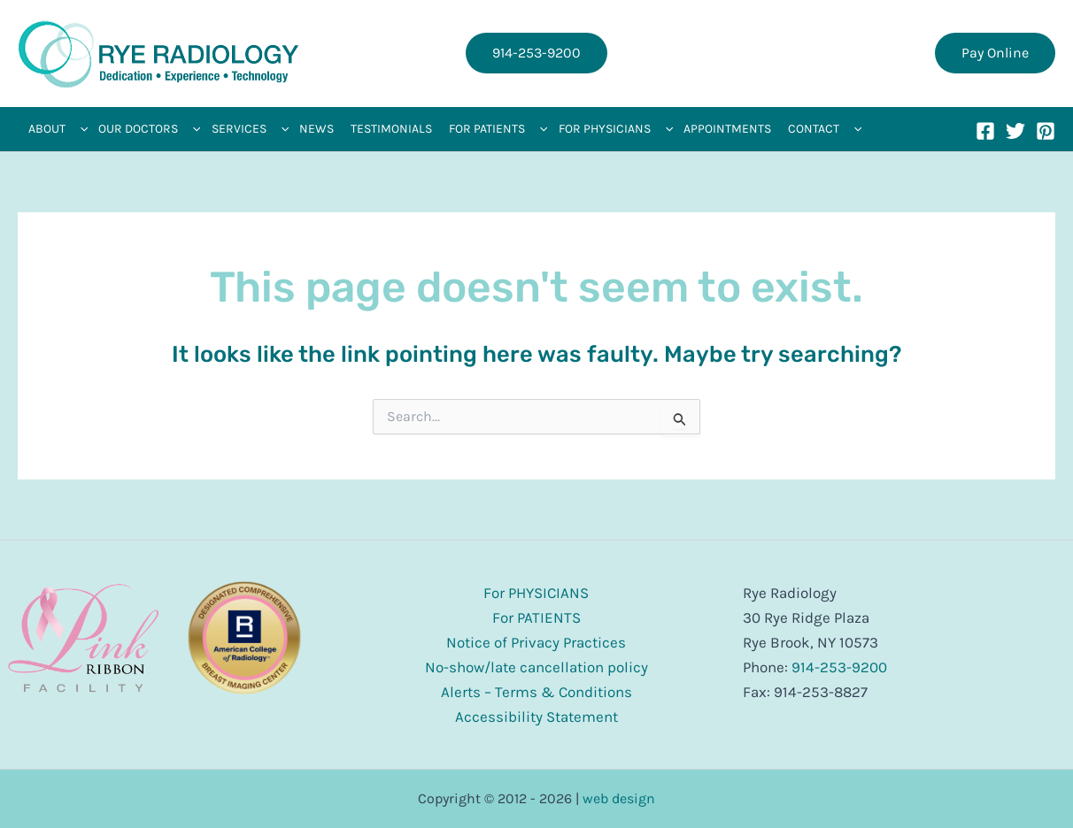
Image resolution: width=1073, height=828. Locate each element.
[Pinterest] (1045, 131)
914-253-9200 (839, 667)
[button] (536, 53)
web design (619, 798)
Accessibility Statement (536, 716)
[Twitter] (1015, 131)
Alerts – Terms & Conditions (536, 692)
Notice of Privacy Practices (536, 642)
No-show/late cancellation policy (536, 667)
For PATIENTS (536, 617)
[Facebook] (985, 131)
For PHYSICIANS (536, 593)
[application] (80, 129)
